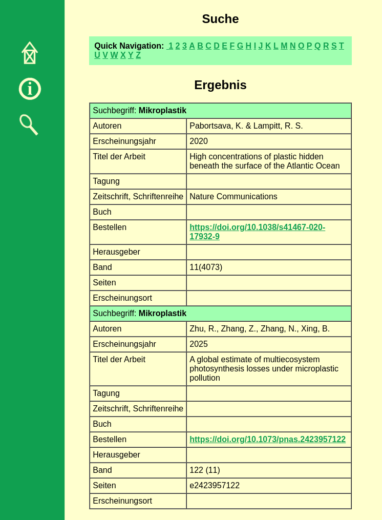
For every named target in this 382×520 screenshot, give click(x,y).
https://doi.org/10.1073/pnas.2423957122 (267, 439)
